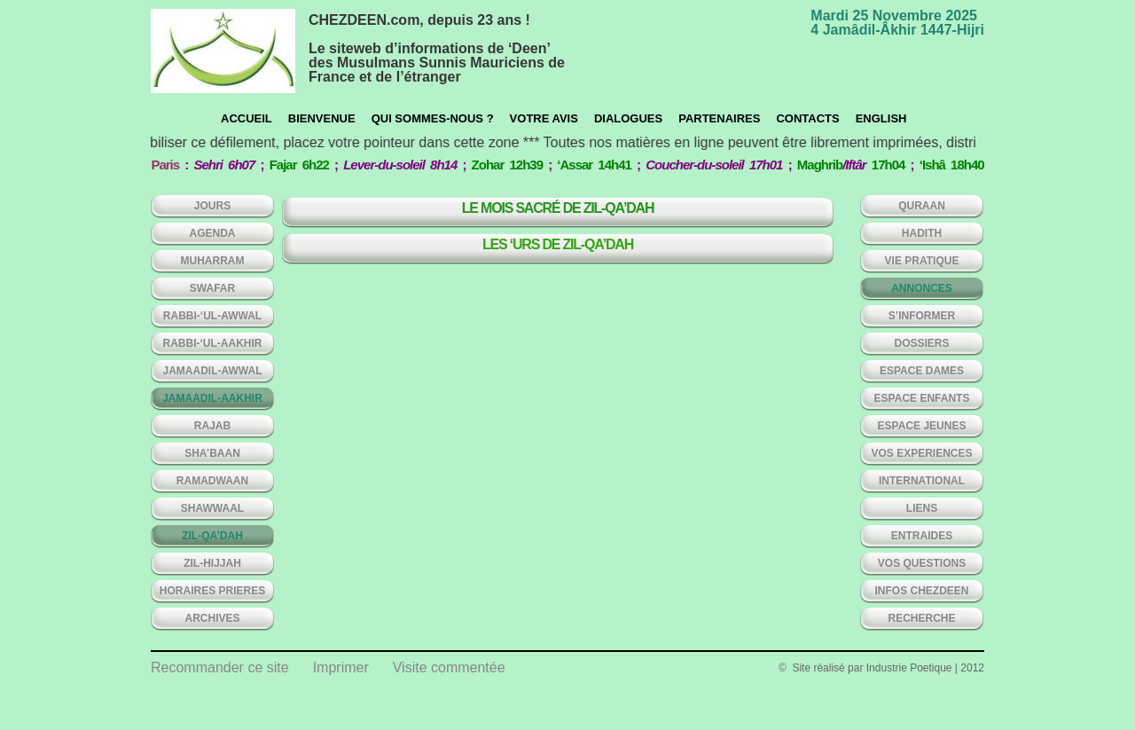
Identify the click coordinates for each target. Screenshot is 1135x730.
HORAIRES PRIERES (212, 591)
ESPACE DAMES (922, 371)
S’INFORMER (921, 316)
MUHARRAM (213, 261)
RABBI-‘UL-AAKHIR (212, 343)
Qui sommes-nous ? (433, 118)
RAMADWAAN (212, 481)
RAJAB (212, 426)
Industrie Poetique (909, 668)
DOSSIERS (921, 343)
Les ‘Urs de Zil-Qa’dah (557, 244)
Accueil (246, 118)
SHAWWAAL (212, 508)
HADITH (922, 233)
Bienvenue (322, 118)
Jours (212, 206)
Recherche (921, 618)
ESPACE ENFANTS (922, 398)
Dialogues (628, 118)
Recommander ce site (220, 667)
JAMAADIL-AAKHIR (212, 398)
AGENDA (212, 233)
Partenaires (719, 118)
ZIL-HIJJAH (212, 563)
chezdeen (223, 51)
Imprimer (341, 667)
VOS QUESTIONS (922, 563)
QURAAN (921, 206)
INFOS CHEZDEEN (921, 591)
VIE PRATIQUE (922, 261)
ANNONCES (921, 288)
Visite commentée (449, 667)
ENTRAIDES (921, 536)
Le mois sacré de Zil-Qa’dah (558, 208)
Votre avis (544, 118)
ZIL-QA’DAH (212, 536)
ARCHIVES (211, 618)
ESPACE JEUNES (922, 426)
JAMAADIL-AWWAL (212, 371)
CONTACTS (807, 118)
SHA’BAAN (212, 453)
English (881, 118)
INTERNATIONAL (922, 481)
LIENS (921, 508)
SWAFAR (212, 288)
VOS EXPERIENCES (921, 453)
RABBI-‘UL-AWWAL (212, 316)
